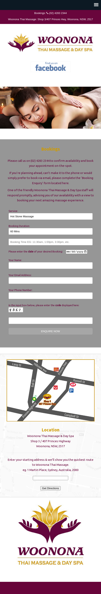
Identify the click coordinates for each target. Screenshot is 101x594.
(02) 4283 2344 (58, 13)
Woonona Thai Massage (51, 42)
